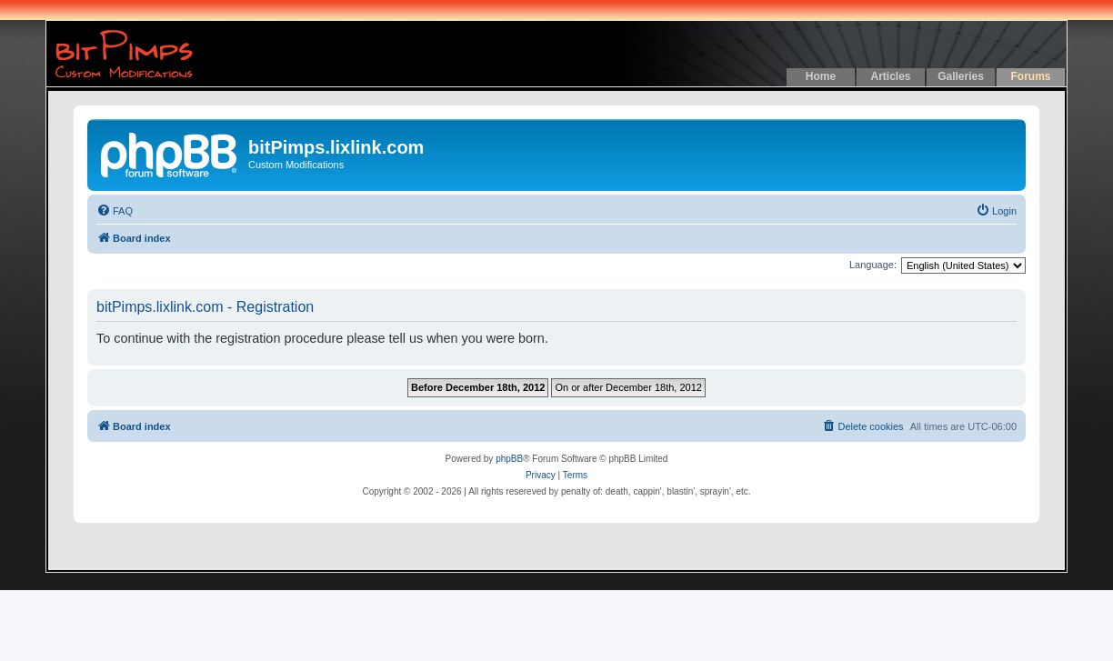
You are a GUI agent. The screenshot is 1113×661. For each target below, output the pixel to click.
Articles (890, 76)
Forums (1030, 76)
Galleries (961, 76)
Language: (873, 264)
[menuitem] (114, 211)
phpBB (509, 459)
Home (821, 76)
